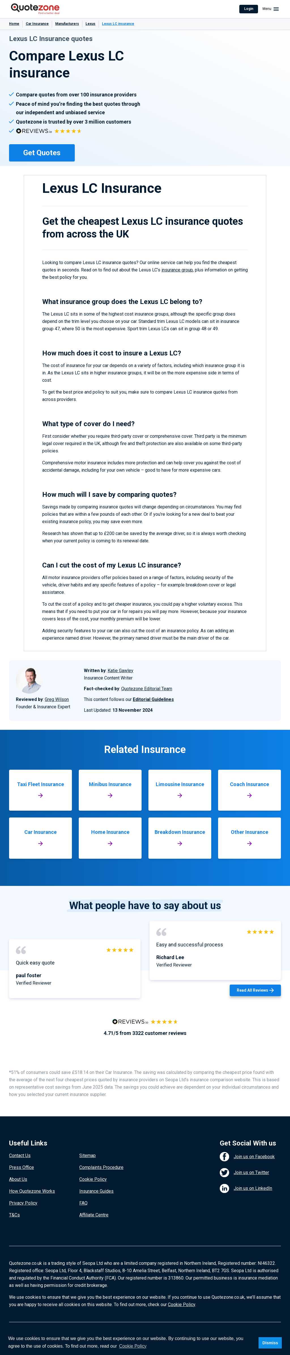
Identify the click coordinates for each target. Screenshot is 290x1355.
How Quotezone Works (32, 1191)
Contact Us (20, 1155)
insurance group (177, 270)
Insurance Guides (96, 1191)
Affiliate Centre (93, 1215)
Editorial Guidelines (153, 699)
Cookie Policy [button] (132, 1346)
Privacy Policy (23, 1203)
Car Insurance (37, 24)
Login (248, 9)
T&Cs (14, 1215)
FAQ (83, 1203)
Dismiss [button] (270, 1343)
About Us (18, 1179)
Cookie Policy (93, 1179)
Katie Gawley (120, 670)
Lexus (90, 24)
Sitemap (87, 1155)
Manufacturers (67, 24)
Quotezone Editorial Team (146, 688)
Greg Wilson (57, 699)
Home (14, 24)
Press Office (21, 1167)
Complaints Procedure (101, 1167)
